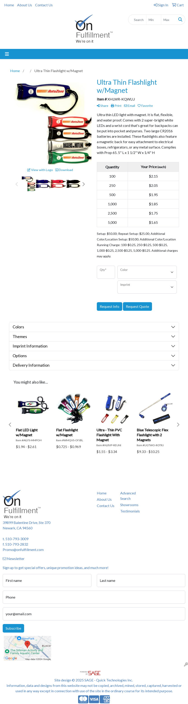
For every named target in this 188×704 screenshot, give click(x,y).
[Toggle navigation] (7, 54)
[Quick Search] (137, 19)
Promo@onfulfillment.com (23, 549)
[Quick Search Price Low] (153, 19)
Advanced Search (128, 496)
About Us (24, 5)
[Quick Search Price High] (168, 19)
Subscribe (13, 628)
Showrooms (129, 505)
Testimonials (129, 511)
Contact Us (44, 5)
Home (9, 5)
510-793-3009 (16, 539)
